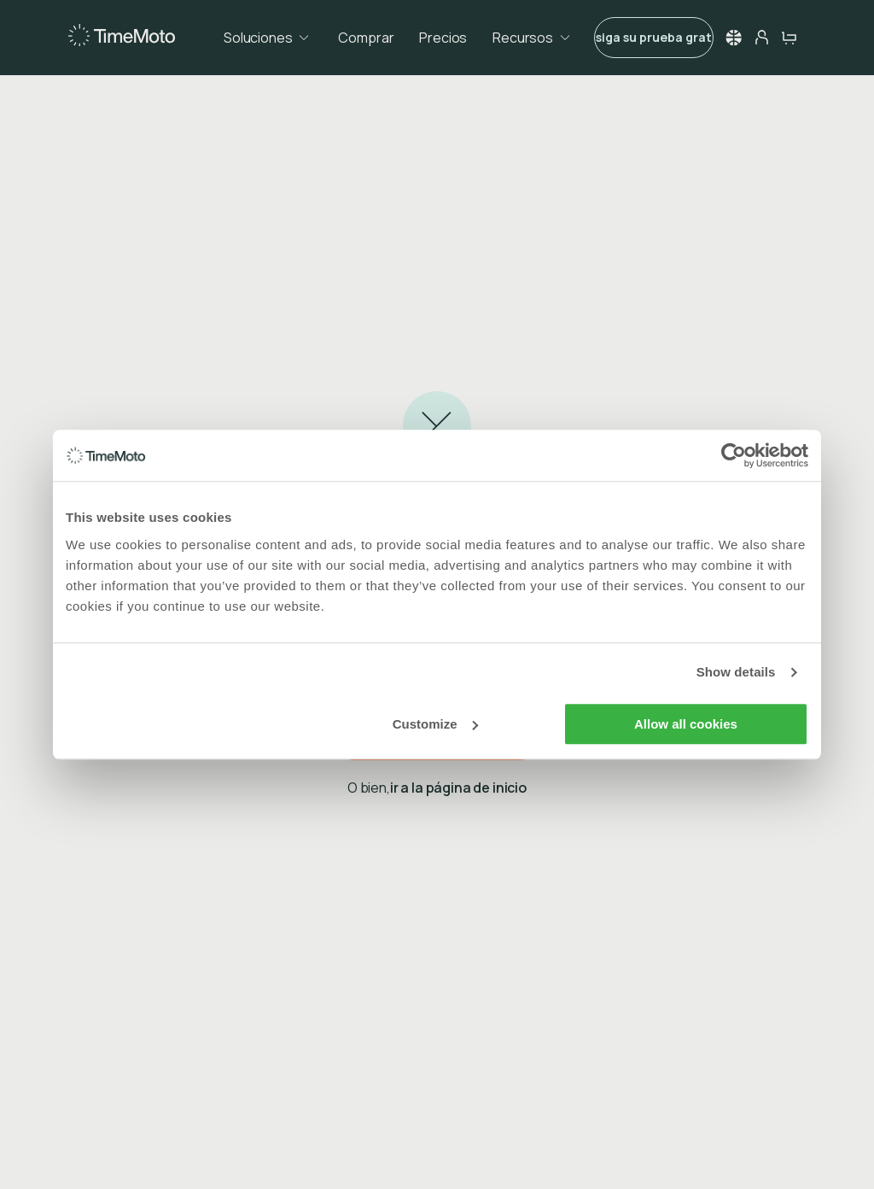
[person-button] (761, 37)
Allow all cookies (685, 724)
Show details (736, 672)
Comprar (365, 37)
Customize (435, 724)
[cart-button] (788, 37)
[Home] (121, 36)
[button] (734, 37)
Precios (443, 37)
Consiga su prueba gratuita (654, 37)
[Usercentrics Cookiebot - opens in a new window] (733, 455)
